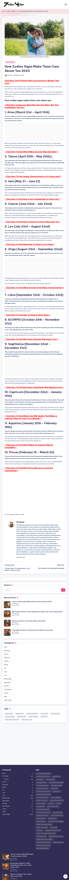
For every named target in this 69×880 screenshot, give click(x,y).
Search (7, 585)
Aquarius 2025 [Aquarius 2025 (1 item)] (9, 705)
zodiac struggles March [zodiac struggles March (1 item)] (43, 839)
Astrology (7, 642)
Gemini (6, 656)
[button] (20, 557)
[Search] (63, 590)
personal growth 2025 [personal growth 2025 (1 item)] (42, 806)
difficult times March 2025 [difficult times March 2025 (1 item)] (43, 785)
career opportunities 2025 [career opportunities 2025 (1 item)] (43, 782)
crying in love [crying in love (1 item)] (56, 782)
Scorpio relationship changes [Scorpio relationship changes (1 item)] (44, 815)
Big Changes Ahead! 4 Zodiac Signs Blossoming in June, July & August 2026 (30, 609)
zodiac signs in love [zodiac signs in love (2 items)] (27, 711)
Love (5, 667)
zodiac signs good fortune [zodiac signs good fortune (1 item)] (12, 711)
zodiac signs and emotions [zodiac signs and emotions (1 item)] (56, 827)
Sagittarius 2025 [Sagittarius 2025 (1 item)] (21, 708)
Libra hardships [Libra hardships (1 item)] (40, 797)
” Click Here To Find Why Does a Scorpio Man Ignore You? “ (32, 339)
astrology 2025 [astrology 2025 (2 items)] (20, 705)
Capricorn (7, 649)
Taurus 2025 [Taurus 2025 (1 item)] (44, 708)
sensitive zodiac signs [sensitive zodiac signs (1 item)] (42, 818)
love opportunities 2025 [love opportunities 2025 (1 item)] (43, 800)
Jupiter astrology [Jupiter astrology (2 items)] (55, 705)
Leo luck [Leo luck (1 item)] (58, 794)
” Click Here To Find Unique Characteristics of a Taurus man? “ (33, 176)
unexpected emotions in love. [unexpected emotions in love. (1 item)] (52, 821)
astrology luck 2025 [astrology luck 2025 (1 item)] (56, 777)
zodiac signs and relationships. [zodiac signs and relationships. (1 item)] (44, 830)
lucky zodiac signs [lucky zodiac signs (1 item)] (9, 708)
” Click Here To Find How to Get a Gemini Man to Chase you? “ (33, 199)
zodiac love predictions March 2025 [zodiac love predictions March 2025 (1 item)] (46, 824)
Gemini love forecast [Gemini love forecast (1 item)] (42, 791)
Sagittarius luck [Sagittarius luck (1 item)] (52, 809)
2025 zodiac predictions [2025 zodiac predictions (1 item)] (43, 768)
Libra (5, 663)
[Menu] (66, 4)
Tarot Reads (7, 681)
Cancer (6, 645)
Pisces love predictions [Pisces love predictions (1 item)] (57, 806)
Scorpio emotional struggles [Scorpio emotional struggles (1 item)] (55, 812)
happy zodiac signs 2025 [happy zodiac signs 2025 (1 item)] (56, 791)
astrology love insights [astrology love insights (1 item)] (42, 777)
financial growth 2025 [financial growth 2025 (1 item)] (42, 788)
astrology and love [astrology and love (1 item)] (41, 773)
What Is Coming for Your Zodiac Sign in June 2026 (22, 616)
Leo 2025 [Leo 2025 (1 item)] (50, 794)
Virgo (5, 688)
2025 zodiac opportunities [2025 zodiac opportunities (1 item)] (44, 765)
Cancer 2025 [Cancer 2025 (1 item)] (44, 705)
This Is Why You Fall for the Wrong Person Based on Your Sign (25, 624)
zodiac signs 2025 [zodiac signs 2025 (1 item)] (41, 827)
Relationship (7, 670)
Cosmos (6, 652)
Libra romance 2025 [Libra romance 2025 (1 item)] (52, 797)
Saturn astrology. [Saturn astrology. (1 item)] (33, 708)
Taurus (6, 684)
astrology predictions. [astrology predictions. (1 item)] (32, 705)
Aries (5, 638)
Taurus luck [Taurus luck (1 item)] (39, 821)
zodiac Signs (10, 62)
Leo (5, 659)
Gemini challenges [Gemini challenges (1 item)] (56, 788)
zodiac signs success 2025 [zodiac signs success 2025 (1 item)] (43, 836)
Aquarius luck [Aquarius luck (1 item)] (40, 771)
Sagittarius (7, 674)
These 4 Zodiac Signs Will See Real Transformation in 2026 (25, 601)
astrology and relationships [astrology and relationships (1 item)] (56, 773)
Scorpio (6, 677)
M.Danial (20, 522)
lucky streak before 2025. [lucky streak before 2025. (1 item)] (43, 803)
